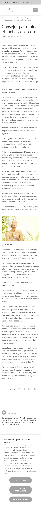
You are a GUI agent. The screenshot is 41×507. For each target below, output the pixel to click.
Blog (26, 18)
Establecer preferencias (20, 490)
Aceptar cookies (20, 480)
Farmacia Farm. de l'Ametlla (14, 18)
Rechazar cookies (20, 499)
